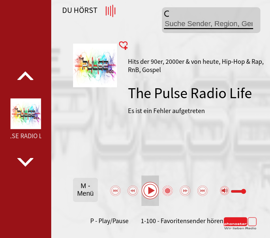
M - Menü (85, 189)
